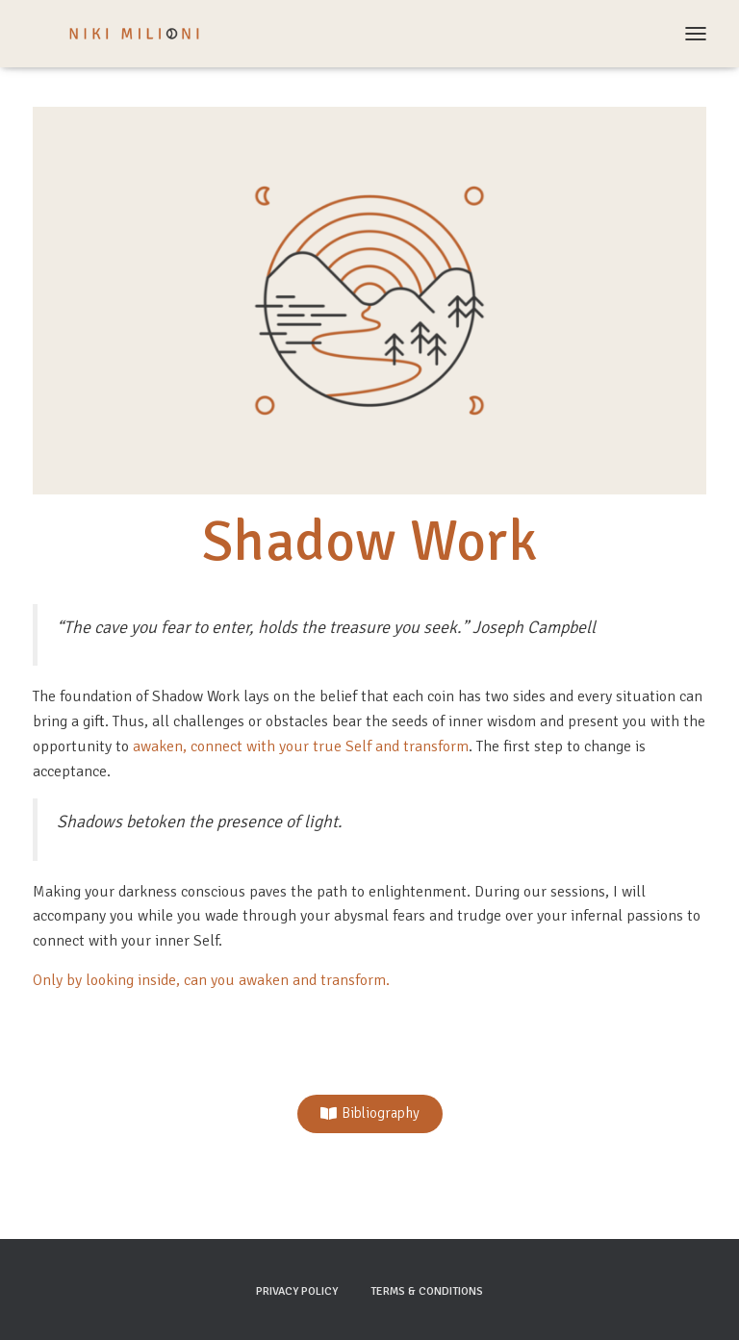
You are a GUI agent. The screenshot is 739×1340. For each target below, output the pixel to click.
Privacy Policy (297, 1291)
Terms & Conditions (426, 1291)
